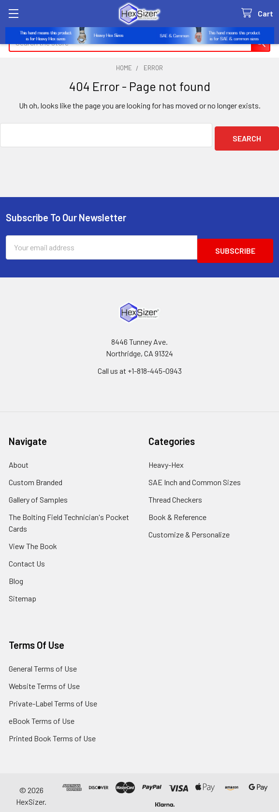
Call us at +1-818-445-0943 (140, 363)
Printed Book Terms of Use (52, 731)
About (19, 457)
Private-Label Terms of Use (53, 696)
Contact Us (27, 556)
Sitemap (22, 591)
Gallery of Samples (38, 492)
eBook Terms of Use (41, 714)
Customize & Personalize (189, 527)
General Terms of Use (43, 661)
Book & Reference (177, 510)
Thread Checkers (175, 492)
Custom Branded (35, 475)
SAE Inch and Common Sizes (194, 475)
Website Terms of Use (44, 679)
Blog (16, 574)
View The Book (33, 539)
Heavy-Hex (166, 457)
